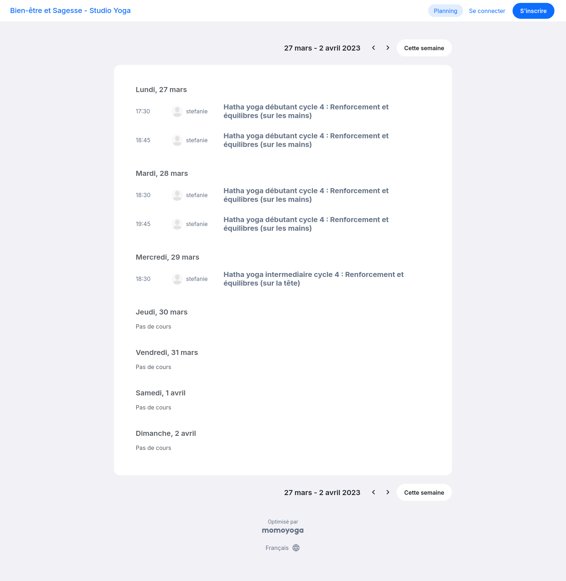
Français (283, 547)
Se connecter (487, 10)
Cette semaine (424, 48)
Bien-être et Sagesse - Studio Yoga (70, 10)
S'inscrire (533, 10)
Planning (445, 10)
